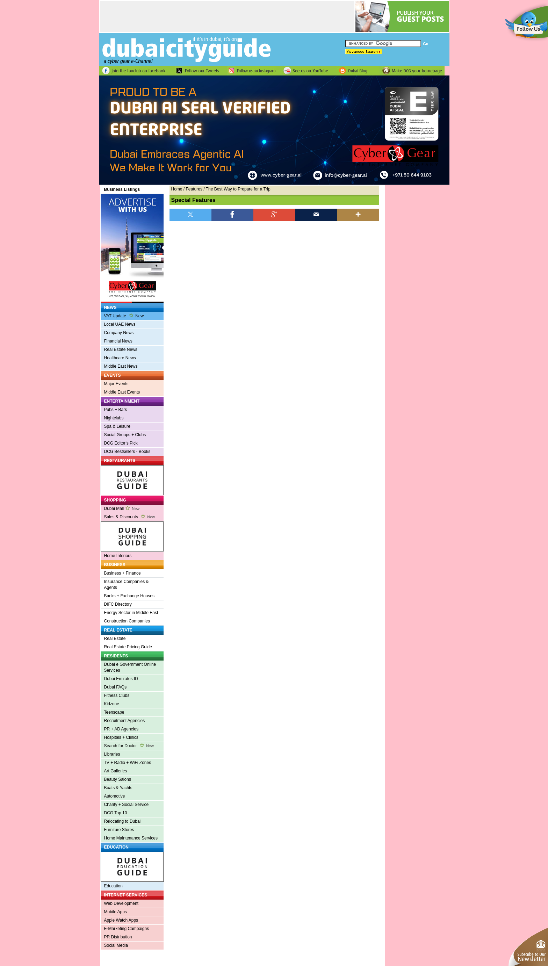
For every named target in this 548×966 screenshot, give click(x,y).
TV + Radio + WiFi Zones (127, 762)
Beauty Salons (117, 779)
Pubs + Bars (115, 409)
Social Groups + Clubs (125, 434)
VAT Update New (124, 315)
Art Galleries (115, 771)
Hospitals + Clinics (121, 737)
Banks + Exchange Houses (129, 595)
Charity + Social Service (126, 804)
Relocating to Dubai (122, 821)
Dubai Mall (122, 508)
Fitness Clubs (117, 695)
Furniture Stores (119, 829)
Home (176, 189)
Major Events (116, 383)
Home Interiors (118, 555)
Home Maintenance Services (131, 838)
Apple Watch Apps (121, 920)
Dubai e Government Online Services (130, 667)
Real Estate (115, 638)
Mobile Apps (115, 911)
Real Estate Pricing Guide (128, 646)
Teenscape (114, 712)
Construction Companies (127, 621)
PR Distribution (118, 937)
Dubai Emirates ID (121, 678)
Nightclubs (114, 418)
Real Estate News (120, 349)
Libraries (112, 754)
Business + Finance (122, 573)
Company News (119, 332)
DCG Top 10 (115, 812)
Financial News (118, 341)
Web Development (121, 903)
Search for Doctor (129, 745)
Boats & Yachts (118, 787)
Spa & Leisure (117, 426)
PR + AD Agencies (121, 729)
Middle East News (121, 366)
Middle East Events (122, 392)
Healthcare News (120, 357)
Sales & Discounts (129, 516)
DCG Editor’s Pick (121, 443)
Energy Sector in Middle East (131, 612)
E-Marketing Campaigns (126, 928)
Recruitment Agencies (124, 720)
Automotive (114, 796)
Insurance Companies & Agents (126, 584)
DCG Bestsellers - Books (127, 451)
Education (113, 886)
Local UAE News (120, 324)
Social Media (116, 945)
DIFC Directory (118, 604)
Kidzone (111, 703)
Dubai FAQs (115, 687)
